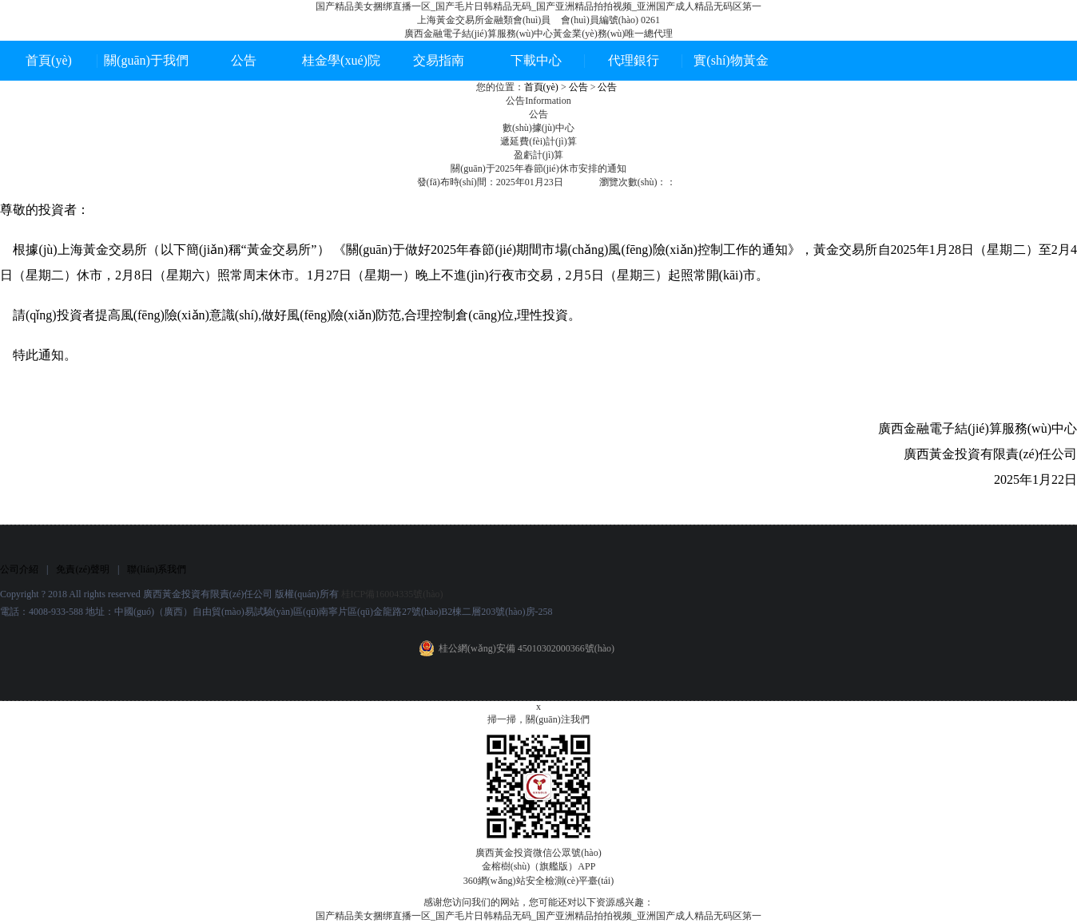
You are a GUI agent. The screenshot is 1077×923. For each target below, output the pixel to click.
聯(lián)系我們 (156, 569)
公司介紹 (19, 569)
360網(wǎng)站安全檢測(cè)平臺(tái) (538, 880)
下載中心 (536, 60)
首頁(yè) (49, 60)
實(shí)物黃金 (730, 60)
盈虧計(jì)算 (539, 154)
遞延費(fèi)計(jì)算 (538, 141)
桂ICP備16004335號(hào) (392, 594)
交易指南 (438, 60)
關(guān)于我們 (146, 60)
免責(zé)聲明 (82, 569)
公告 (243, 60)
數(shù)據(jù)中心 (538, 127)
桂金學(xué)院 (341, 60)
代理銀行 (633, 60)
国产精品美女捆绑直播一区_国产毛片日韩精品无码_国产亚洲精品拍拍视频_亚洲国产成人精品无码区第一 (538, 6)
